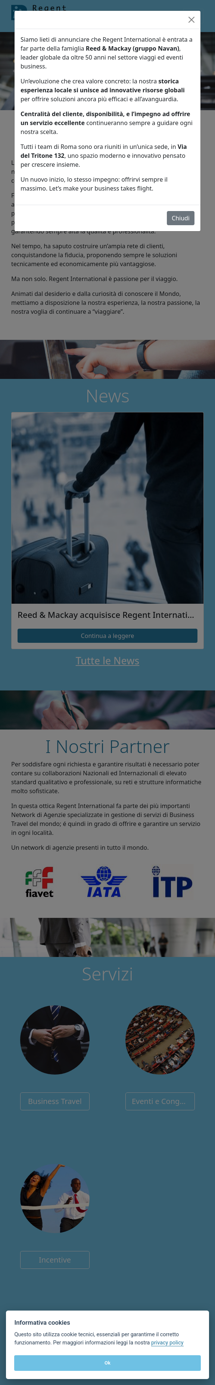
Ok (107, 1363)
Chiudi (181, 218)
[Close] (191, 20)
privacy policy (167, 1343)
